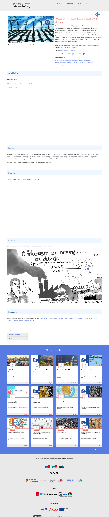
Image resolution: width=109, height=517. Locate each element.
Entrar (86, 3)
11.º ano (81, 54)
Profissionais (90, 62)
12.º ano (86, 54)
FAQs (48, 458)
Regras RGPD (43, 458)
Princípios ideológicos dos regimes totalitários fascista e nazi (65, 318)
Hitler (9, 320)
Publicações (70, 458)
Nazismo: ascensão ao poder (91, 318)
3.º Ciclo (57, 60)
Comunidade (69, 3)
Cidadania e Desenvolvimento (69, 60)
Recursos (59, 3)
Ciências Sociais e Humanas (67, 50)
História (81, 60)
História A (76, 62)
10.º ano (75, 54)
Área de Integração (60, 65)
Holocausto (43, 318)
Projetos (79, 3)
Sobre (37, 458)
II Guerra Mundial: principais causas (23, 320)
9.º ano (70, 54)
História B (82, 62)
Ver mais (97, 449)
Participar (64, 458)
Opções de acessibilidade (55, 458)
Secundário (87, 60)
